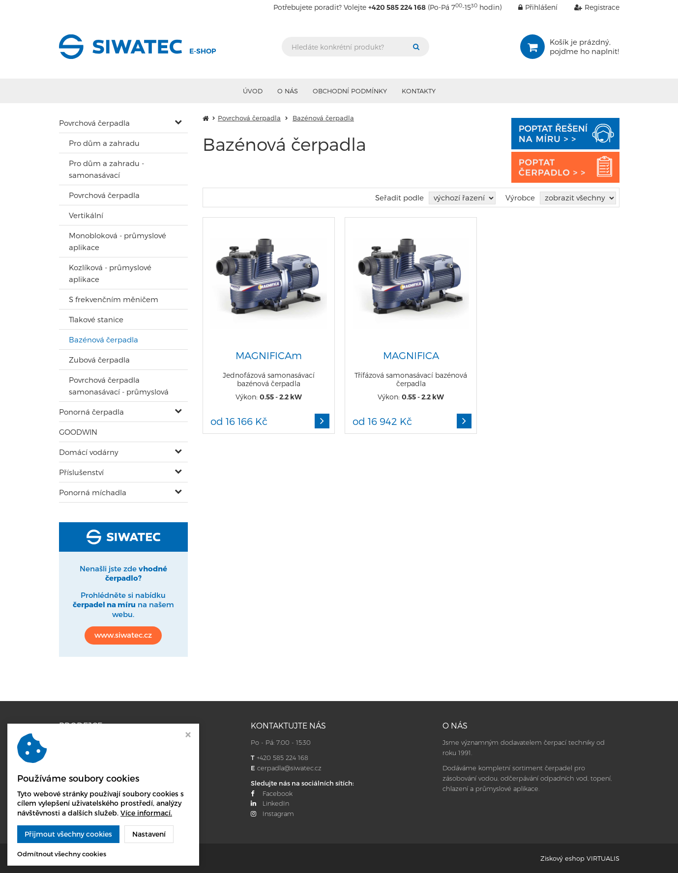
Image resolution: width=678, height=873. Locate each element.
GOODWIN (78, 431)
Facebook (272, 793)
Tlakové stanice (96, 319)
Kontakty (419, 91)
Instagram (272, 813)
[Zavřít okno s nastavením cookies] (188, 736)
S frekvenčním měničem (113, 299)
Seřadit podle (399, 197)
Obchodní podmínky (350, 91)
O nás (287, 91)
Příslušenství (81, 472)
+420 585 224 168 (282, 757)
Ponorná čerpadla (91, 411)
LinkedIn (270, 803)
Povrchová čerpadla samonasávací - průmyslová (119, 385)
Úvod (253, 91)
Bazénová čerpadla (103, 339)
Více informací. (146, 813)
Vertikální (86, 215)
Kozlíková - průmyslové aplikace (110, 273)
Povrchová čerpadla (94, 122)
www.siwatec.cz (123, 634)
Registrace (589, 7)
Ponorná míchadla (92, 492)
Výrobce (520, 197)
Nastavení (149, 834)
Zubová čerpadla (99, 359)
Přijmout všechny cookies (68, 834)
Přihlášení (530, 7)
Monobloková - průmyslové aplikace (117, 241)
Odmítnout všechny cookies (61, 854)
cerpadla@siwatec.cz (289, 768)
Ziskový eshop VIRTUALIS (579, 858)
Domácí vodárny (88, 452)
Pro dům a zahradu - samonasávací (106, 169)
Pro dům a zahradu (104, 143)
